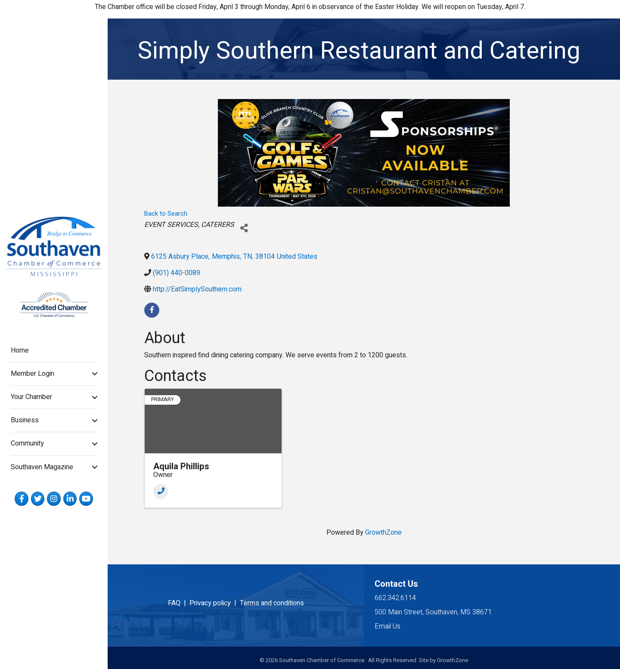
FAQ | (178, 603)
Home (20, 350)
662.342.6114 (395, 598)
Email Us (387, 626)
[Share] (244, 228)
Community (27, 443)
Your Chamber (31, 397)
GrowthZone (383, 532)
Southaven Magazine (42, 467)
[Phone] (160, 491)
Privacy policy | (214, 603)
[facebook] (151, 310)
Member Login (32, 374)
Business (25, 420)
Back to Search (165, 213)
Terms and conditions (272, 603)
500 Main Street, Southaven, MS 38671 (433, 612)
